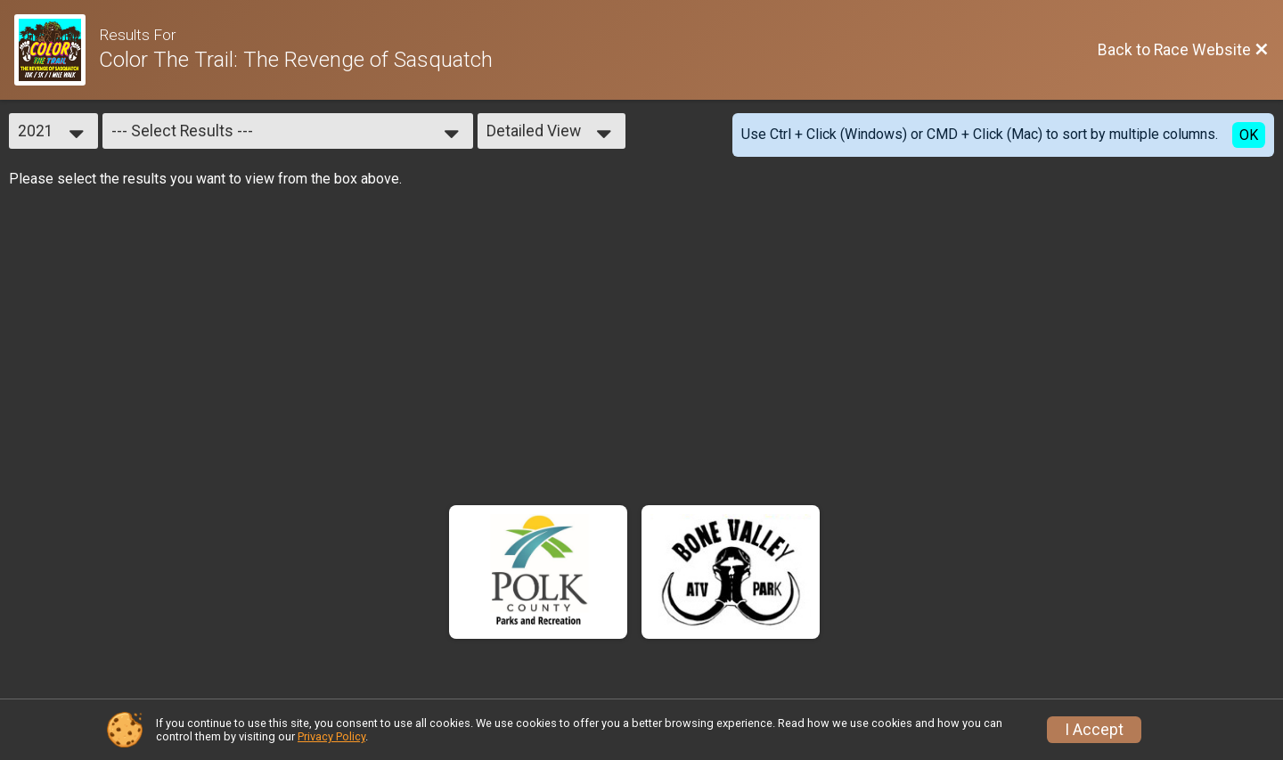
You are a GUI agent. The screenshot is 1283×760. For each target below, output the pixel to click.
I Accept (1094, 730)
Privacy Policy (331, 736)
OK (1248, 135)
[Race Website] (56, 50)
